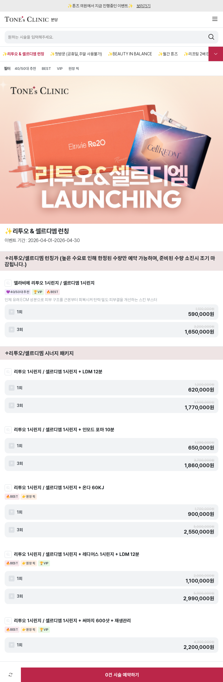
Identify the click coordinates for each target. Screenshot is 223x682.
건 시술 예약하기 (122, 675)
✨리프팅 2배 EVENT (201, 54)
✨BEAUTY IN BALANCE (130, 54)
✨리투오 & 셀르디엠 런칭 (23, 54)
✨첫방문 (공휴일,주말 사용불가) (76, 54)
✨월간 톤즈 (168, 54)
